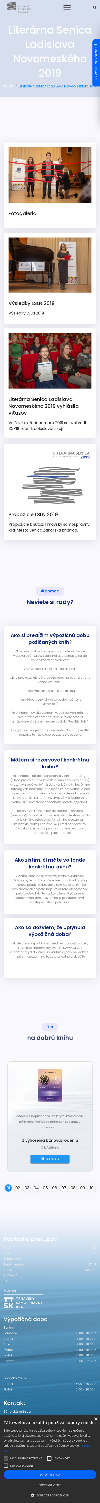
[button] (50, 1495)
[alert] (50, 1459)
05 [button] (45, 1188)
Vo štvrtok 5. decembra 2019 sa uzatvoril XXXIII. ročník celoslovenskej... (50, 382)
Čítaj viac (50, 1159)
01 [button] (8, 1188)
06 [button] (54, 1188)
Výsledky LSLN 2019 (50, 277)
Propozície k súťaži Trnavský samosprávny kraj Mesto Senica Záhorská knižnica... (50, 491)
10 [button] (92, 1188)
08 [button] (73, 1188)
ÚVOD (8, 86)
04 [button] (36, 1188)
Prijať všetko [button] (50, 1474)
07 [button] (63, 1188)
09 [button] (82, 1188)
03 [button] (27, 1188)
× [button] (96, 1419)
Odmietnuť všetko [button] (50, 1485)
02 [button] (17, 1188)
